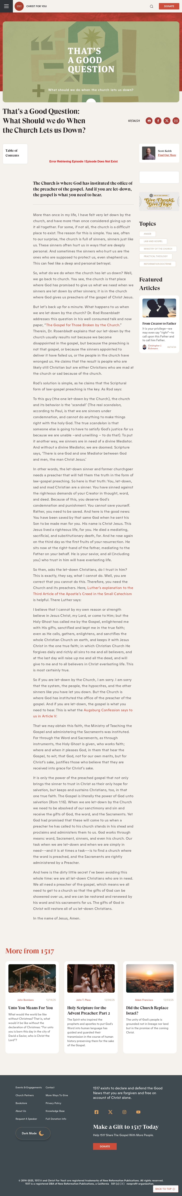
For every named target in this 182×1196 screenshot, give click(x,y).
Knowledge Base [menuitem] (55, 1111)
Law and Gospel (153, 241)
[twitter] (167, 120)
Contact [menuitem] (50, 1087)
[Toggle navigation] (6, 6)
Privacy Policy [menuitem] (53, 1103)
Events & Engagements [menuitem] (29, 1087)
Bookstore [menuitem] (21, 1103)
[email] (176, 120)
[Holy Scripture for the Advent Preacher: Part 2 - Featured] (91, 978)
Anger (147, 233)
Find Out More (167, 155)
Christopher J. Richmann (155, 347)
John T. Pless (83, 1000)
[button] (151, 6)
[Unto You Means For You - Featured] (32, 978)
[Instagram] (124, 1112)
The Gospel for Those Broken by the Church (82, 325)
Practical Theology (156, 256)
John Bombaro (25, 1000)
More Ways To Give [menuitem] (57, 1095)
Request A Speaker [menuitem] (26, 1118)
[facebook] (158, 120)
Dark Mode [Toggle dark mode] (33, 1133)
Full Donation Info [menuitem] (56, 1118)
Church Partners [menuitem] (25, 1095)
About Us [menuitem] (21, 1111)
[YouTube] (138, 1112)
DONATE (169, 6)
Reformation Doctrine (157, 264)
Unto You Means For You (30, 1008)
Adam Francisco (144, 1000)
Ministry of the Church (158, 248)
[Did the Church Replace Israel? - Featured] (150, 978)
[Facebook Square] (96, 1112)
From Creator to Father (159, 323)
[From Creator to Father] (159, 308)
